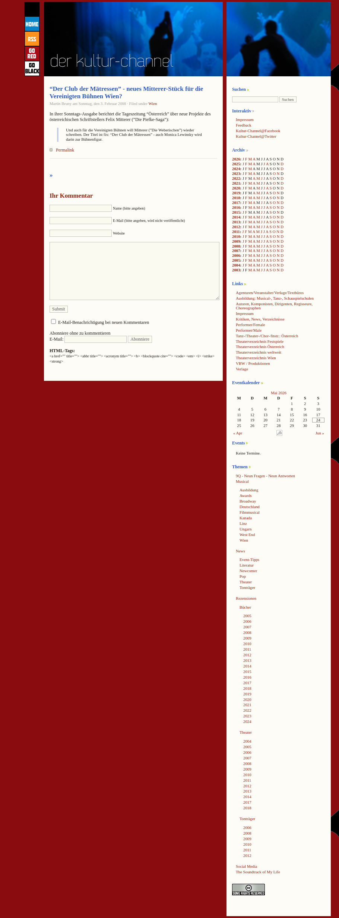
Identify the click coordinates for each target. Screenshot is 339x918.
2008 (236, 246)
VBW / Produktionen (253, 363)
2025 (236, 164)
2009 (236, 241)
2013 (236, 222)
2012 (236, 226)
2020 (236, 188)
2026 (236, 159)
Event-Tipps (249, 559)
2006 (236, 255)
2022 (236, 178)
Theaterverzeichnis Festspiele (259, 341)
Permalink (65, 150)
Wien (153, 103)
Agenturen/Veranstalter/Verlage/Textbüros (270, 292)
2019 (236, 193)
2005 (236, 260)
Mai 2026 (278, 393)
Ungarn (245, 529)
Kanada (246, 518)
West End (247, 534)
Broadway (248, 501)
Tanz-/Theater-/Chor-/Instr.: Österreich (267, 336)
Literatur (247, 565)
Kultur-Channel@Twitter (256, 136)
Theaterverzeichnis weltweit (258, 352)
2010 (236, 236)
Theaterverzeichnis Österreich (260, 346)
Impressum (245, 119)
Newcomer (248, 570)
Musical (242, 481)
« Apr (237, 433)
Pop (243, 576)
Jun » (320, 433)
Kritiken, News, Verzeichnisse (260, 319)
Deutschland (250, 506)
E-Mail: (88, 339)
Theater (246, 582)
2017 (236, 202)
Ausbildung (249, 490)
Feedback (243, 125)
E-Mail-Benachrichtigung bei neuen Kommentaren (103, 322)
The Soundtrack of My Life (258, 872)
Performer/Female (250, 324)
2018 (236, 197)
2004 (236, 265)
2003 (236, 270)
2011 (236, 231)
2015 (236, 212)
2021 (236, 183)
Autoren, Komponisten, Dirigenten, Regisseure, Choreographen (274, 306)
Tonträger (247, 587)
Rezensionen (246, 598)
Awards (246, 495)
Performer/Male (249, 330)
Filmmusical (250, 512)
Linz (243, 523)
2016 (236, 207)
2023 (236, 173)
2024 (236, 168)
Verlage (242, 369)
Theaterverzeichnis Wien (256, 358)
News (240, 551)
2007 (236, 250)
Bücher (245, 607)
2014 (236, 217)
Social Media (246, 866)
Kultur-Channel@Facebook (258, 130)
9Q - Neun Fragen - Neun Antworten (265, 476)
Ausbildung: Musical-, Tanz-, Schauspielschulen (275, 298)
